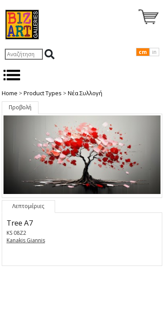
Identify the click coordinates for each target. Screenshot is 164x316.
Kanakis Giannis (26, 240)
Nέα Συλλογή (85, 93)
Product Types (43, 93)
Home (9, 93)
